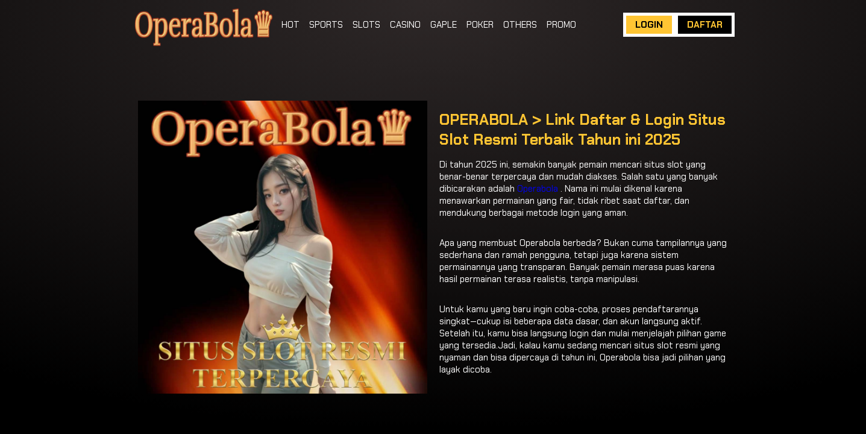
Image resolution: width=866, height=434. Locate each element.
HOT (290, 25)
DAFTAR (705, 25)
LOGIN (649, 25)
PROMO (561, 25)
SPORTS (326, 25)
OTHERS (520, 25)
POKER (480, 25)
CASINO (405, 25)
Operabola (537, 189)
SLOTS (366, 25)
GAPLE (443, 25)
